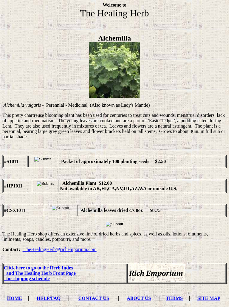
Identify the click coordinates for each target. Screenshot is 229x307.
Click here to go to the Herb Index (38, 267)
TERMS (174, 298)
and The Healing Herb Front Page (40, 273)
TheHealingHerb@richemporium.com (60, 249)
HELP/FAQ (49, 298)
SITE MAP (208, 298)
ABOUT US (139, 298)
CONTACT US (93, 298)
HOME (14, 298)
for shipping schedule (27, 278)
